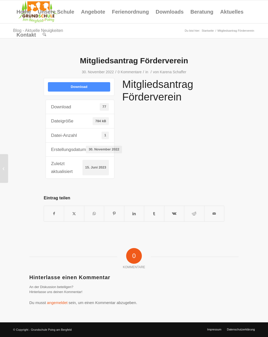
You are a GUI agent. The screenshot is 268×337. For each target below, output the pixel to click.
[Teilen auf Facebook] (54, 213)
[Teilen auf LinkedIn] (134, 213)
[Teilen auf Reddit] (194, 213)
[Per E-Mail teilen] (214, 213)
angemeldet (57, 302)
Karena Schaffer (173, 72)
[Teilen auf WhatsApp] (94, 213)
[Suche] (44, 34)
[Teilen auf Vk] (174, 213)
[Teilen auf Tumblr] (154, 213)
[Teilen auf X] (74, 213)
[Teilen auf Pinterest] (114, 213)
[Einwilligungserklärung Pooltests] (4, 168)
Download (79, 87)
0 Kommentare (130, 72)
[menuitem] (24, 11)
